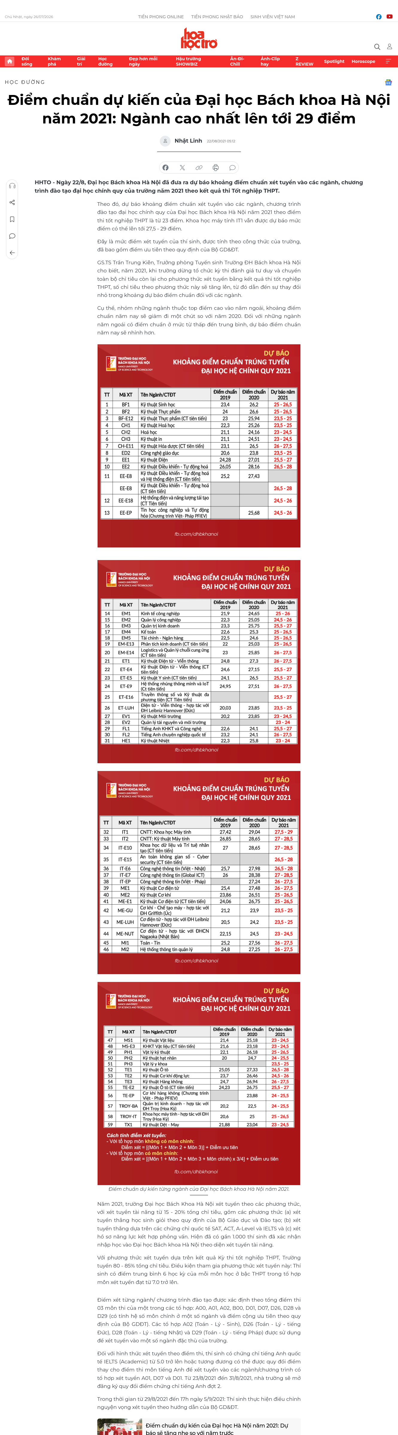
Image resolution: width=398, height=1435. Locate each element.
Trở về (12, 252)
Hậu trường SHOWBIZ (188, 61)
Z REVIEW (305, 61)
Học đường (105, 61)
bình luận (232, 167)
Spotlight (334, 61)
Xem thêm (388, 61)
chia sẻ (165, 167)
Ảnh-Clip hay (270, 61)
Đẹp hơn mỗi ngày (143, 61)
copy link (199, 167)
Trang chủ (9, 61)
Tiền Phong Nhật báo (217, 16)
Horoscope (363, 61)
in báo (215, 167)
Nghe (12, 185)
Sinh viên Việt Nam (272, 16)
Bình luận (12, 236)
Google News (388, 82)
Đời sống (27, 61)
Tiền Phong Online (161, 16)
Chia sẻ (12, 202)
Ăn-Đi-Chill (237, 61)
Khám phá (54, 61)
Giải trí (81, 61)
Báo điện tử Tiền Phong (199, 39)
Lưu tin (12, 219)
